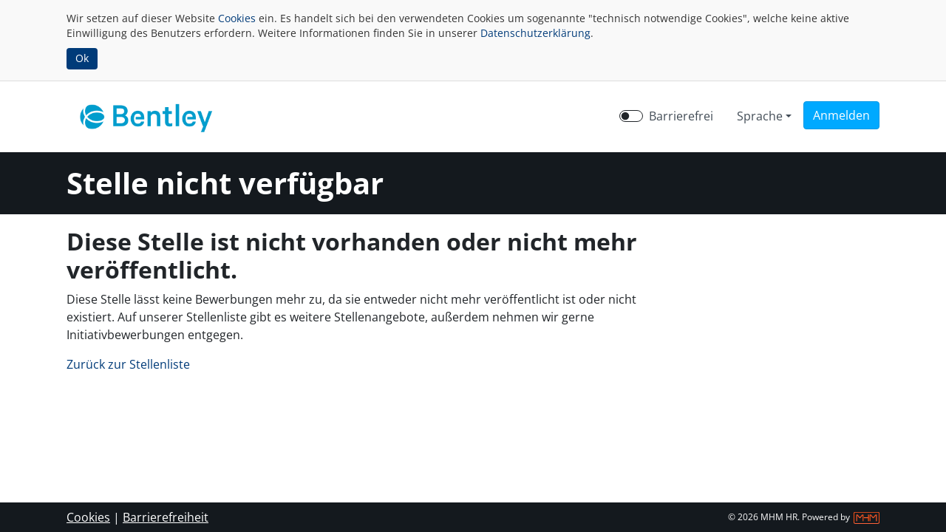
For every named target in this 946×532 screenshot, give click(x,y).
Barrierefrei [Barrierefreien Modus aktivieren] (681, 116)
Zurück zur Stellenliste (128, 364)
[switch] (631, 116)
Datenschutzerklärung (535, 33)
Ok (82, 58)
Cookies (237, 18)
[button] (841, 115)
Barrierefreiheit (165, 517)
